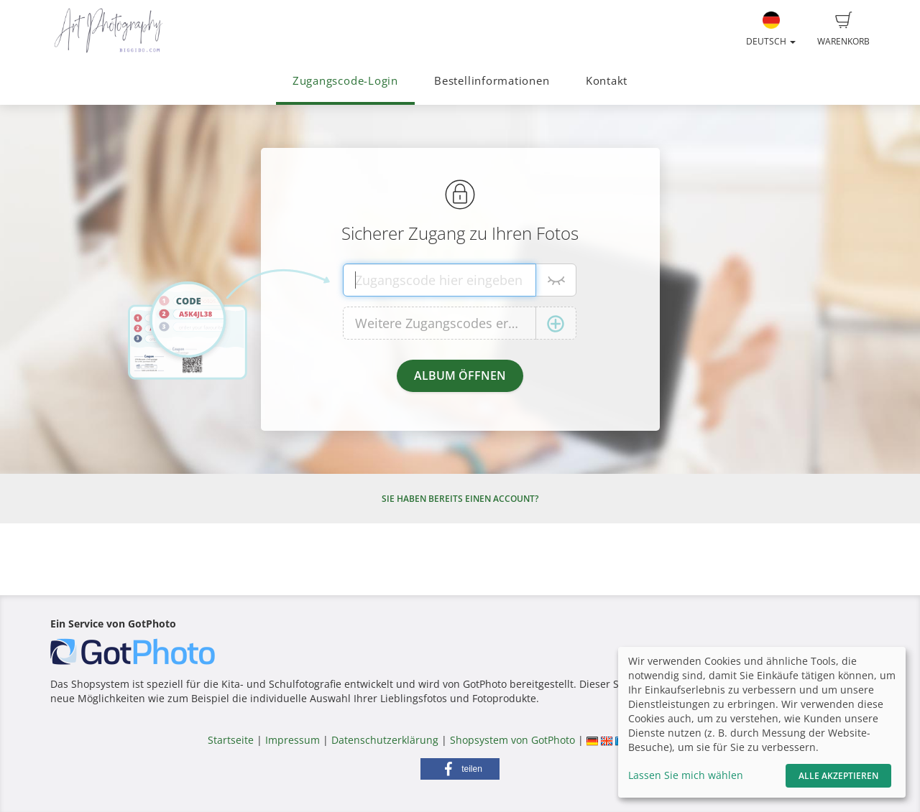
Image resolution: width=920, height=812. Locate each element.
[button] (460, 769)
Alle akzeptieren (838, 776)
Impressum (292, 740)
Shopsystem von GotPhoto (512, 740)
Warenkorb (843, 29)
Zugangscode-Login (345, 80)
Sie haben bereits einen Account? (460, 499)
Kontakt (606, 80)
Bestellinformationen (491, 80)
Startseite (231, 740)
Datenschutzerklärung (384, 740)
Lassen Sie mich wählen (685, 775)
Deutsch (771, 29)
